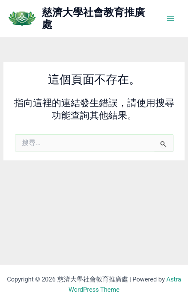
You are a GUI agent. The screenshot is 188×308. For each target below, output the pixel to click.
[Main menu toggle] (170, 18)
